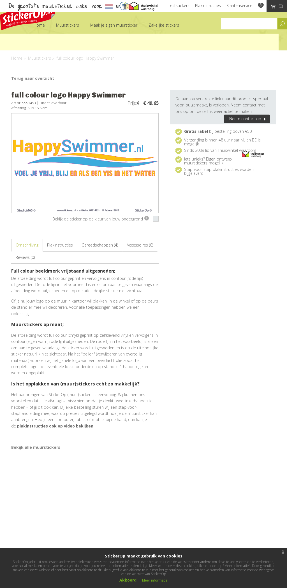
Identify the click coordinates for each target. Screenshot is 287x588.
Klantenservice (239, 5)
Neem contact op (248, 118)
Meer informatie (155, 580)
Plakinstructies (208, 5)
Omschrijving (27, 245)
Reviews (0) (25, 257)
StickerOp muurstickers (27, 16)
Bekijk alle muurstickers (35, 447)
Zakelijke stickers (164, 25)
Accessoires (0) (140, 245)
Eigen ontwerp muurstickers (208, 161)
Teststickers (178, 5)
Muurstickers (67, 25)
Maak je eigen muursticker (113, 25)
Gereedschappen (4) (100, 245)
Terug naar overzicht (32, 78)
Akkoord (127, 580)
